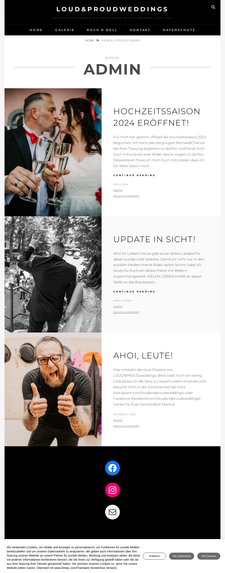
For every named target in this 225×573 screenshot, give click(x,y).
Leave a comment (126, 195)
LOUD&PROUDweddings (112, 9)
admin (118, 190)
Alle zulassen (208, 556)
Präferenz (154, 556)
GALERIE (64, 30)
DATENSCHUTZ (179, 30)
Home (90, 40)
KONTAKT (140, 30)
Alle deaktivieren (181, 556)
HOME (36, 30)
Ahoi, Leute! (143, 355)
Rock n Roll (102, 30)
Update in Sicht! (154, 239)
